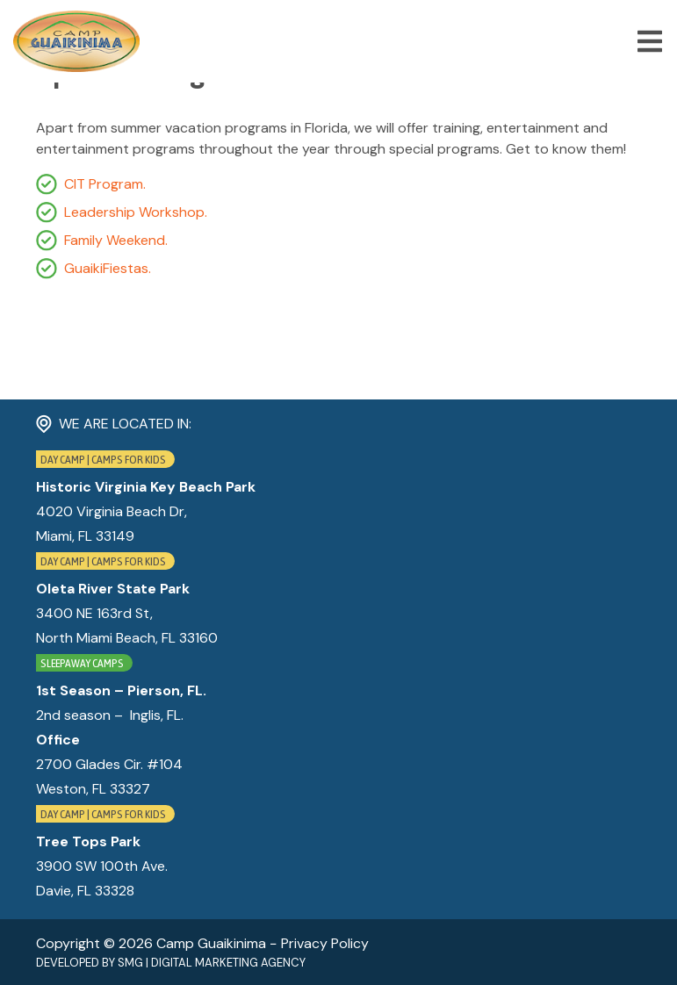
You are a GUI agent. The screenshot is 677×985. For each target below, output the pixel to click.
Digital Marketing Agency (228, 962)
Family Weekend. (116, 240)
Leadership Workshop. (135, 212)
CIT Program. (105, 184)
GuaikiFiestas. (107, 268)
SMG (130, 962)
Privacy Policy (325, 943)
